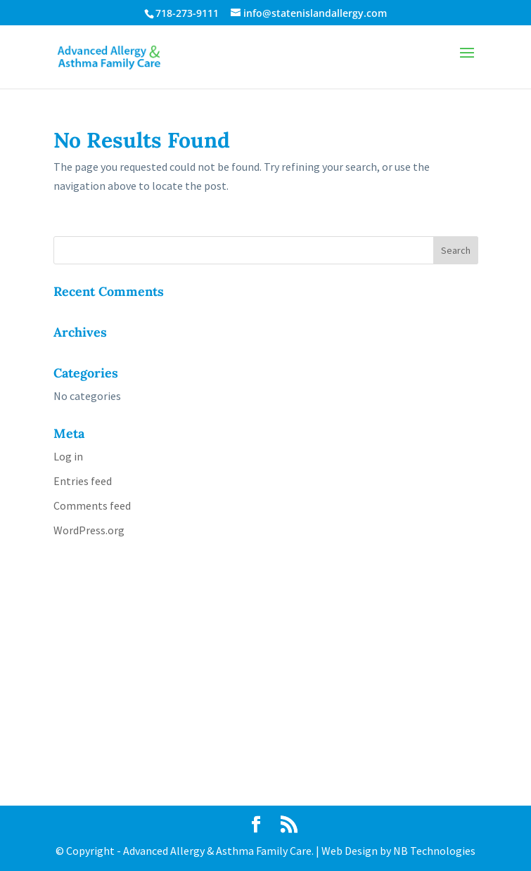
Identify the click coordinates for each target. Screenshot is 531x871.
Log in (68, 456)
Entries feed (82, 481)
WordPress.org (88, 530)
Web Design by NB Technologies (398, 851)
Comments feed (92, 505)
